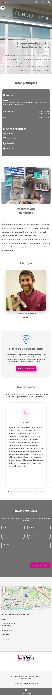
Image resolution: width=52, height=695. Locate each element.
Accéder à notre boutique (26, 368)
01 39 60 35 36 (6, 639)
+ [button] (4, 588)
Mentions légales (26, 678)
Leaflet (33, 608)
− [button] (4, 591)
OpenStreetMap (41, 608)
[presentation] (36, 555)
